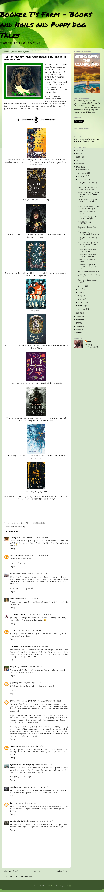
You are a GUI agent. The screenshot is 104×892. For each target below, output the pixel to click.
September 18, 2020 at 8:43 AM (37, 787)
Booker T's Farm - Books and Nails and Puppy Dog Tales (46, 24)
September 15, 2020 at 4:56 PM (40, 615)
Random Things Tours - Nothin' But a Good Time (87, 267)
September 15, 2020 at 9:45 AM (35, 537)
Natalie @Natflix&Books (19, 821)
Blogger (70, 886)
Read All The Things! (22, 777)
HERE (53, 82)
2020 (78, 167)
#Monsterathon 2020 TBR (88, 272)
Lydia (12, 683)
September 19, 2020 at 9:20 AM (42, 821)
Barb (89, 341)
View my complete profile (92, 346)
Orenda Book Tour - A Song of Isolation (87, 188)
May (80, 296)
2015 (78, 326)
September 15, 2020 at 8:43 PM (28, 683)
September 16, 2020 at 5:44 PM (49, 701)
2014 (78, 329)
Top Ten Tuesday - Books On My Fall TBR (88, 218)
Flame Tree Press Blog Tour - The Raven (87, 255)
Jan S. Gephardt (17, 646)
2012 (78, 333)
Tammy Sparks (16, 537)
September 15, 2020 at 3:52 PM (27, 599)
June (80, 293)
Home (37, 871)
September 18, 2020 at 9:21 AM (27, 803)
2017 (78, 320)
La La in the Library (18, 615)
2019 (78, 313)
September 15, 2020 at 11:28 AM (35, 556)
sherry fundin (15, 556)
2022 (78, 160)
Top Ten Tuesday (17, 526)
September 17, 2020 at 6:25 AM (31, 746)
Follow (76, 131)
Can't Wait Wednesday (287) (87, 281)
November (82, 173)
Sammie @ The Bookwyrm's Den (23, 701)
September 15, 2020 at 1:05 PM (34, 574)
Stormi (12, 630)
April (80, 299)
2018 (78, 316)
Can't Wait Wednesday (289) (87, 238)
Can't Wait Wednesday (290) (87, 213)
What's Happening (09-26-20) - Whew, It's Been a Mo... (89, 194)
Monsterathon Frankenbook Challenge (88, 233)
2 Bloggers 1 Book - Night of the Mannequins (88, 208)
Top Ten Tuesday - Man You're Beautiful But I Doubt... (88, 244)
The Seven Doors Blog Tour (87, 228)
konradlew (50, 886)
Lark (12, 599)
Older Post (62, 871)
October (82, 176)
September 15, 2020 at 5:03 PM (28, 630)
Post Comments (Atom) (25, 876)
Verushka (14, 746)
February (82, 306)
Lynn (12, 803)
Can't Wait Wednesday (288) (87, 261)
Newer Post (11, 871)
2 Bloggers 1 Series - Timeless (86, 223)
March (81, 302)
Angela (13, 667)
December (83, 170)
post (16, 691)
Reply (12, 548)
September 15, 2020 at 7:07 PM (29, 667)
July (80, 289)
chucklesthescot (17, 787)
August (81, 286)
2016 (78, 323)
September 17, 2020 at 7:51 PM (43, 765)
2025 (78, 150)
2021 (78, 163)
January (82, 309)
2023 (78, 157)
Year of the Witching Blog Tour (89, 276)
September (83, 179)
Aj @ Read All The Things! (20, 765)
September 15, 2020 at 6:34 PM (37, 646)
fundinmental (23, 563)
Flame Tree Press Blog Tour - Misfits (87, 250)
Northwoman (15, 574)
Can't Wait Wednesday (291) (87, 183)
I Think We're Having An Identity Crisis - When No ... (88, 202)
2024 (78, 154)
